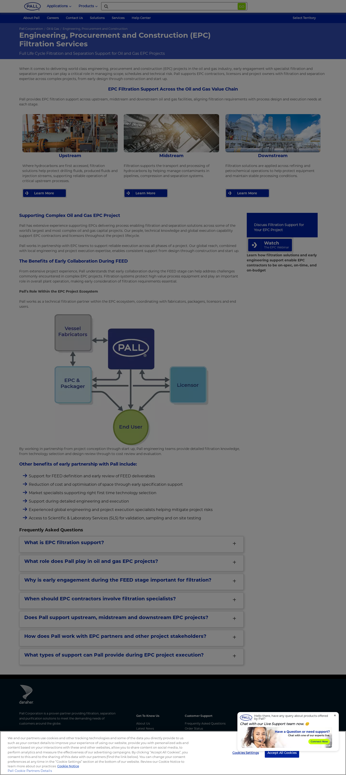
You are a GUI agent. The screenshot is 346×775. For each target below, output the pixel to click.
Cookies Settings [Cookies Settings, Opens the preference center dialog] (245, 752)
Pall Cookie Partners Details (30, 771)
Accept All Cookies (282, 752)
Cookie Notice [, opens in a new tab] (68, 766)
